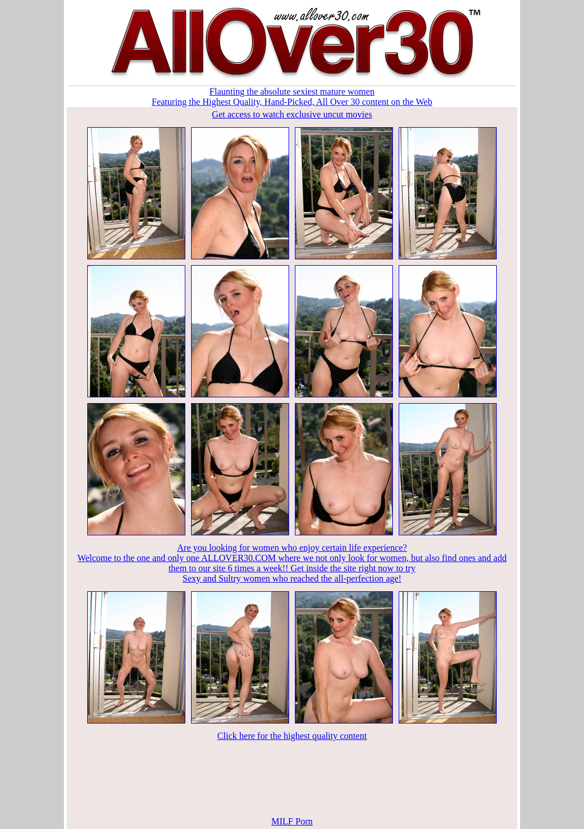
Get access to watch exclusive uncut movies (292, 114)
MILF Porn (292, 821)
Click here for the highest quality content (292, 736)
